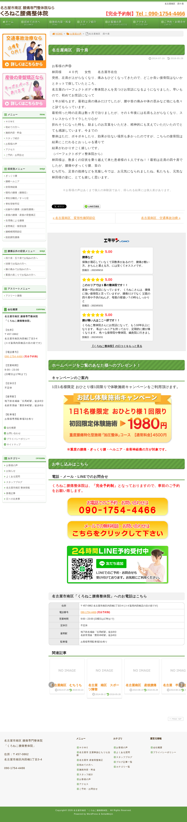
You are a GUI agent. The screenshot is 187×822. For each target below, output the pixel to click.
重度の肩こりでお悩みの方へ (21, 274)
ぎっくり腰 (11, 175)
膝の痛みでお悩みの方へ (18, 269)
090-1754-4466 (88, 612)
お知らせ (10, 471)
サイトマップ (14, 444)
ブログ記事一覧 (123, 762)
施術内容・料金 (62, 23)
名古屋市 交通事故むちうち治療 (93, 753)
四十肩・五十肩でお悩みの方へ (22, 258)
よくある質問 (13, 476)
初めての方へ (34, 23)
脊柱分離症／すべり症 (17, 198)
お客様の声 (118, 23)
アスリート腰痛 (14, 295)
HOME (57, 34)
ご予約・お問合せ (174, 23)
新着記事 (10, 493)
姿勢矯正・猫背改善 (16, 226)
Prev (51, 685)
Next (182, 685)
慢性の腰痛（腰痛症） (17, 192)
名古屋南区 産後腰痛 (141, 685)
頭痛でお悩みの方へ (16, 263)
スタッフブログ (14, 482)
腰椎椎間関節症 (14, 231)
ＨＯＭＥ (10, 121)
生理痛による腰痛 (15, 220)
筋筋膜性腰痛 (12, 237)
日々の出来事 (13, 498)
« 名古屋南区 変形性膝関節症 (74, 218)
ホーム (10, 23)
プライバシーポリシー (18, 439)
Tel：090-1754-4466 (160, 14)
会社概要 (11, 427)
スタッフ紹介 (90, 23)
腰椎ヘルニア (12, 181)
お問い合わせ (14, 433)
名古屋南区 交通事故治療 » (160, 218)
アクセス (146, 23)
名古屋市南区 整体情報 (18, 487)
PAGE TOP (175, 719)
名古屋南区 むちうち (66, 685)
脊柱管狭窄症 (12, 203)
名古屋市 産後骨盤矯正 (90, 760)
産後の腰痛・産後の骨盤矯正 (21, 215)
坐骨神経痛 (11, 187)
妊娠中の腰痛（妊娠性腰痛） (21, 209)
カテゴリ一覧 (122, 767)
